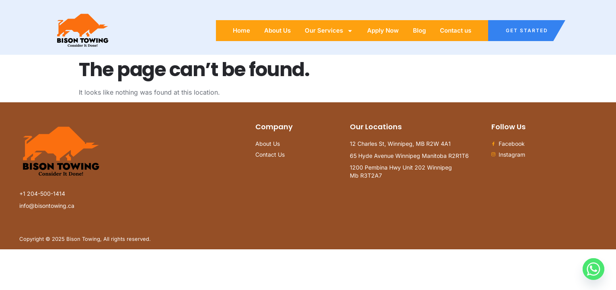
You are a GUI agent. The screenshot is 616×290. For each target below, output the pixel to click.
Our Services (329, 31)
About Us (277, 30)
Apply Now (383, 30)
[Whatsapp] (593, 269)
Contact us (455, 30)
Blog (419, 30)
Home (241, 30)
